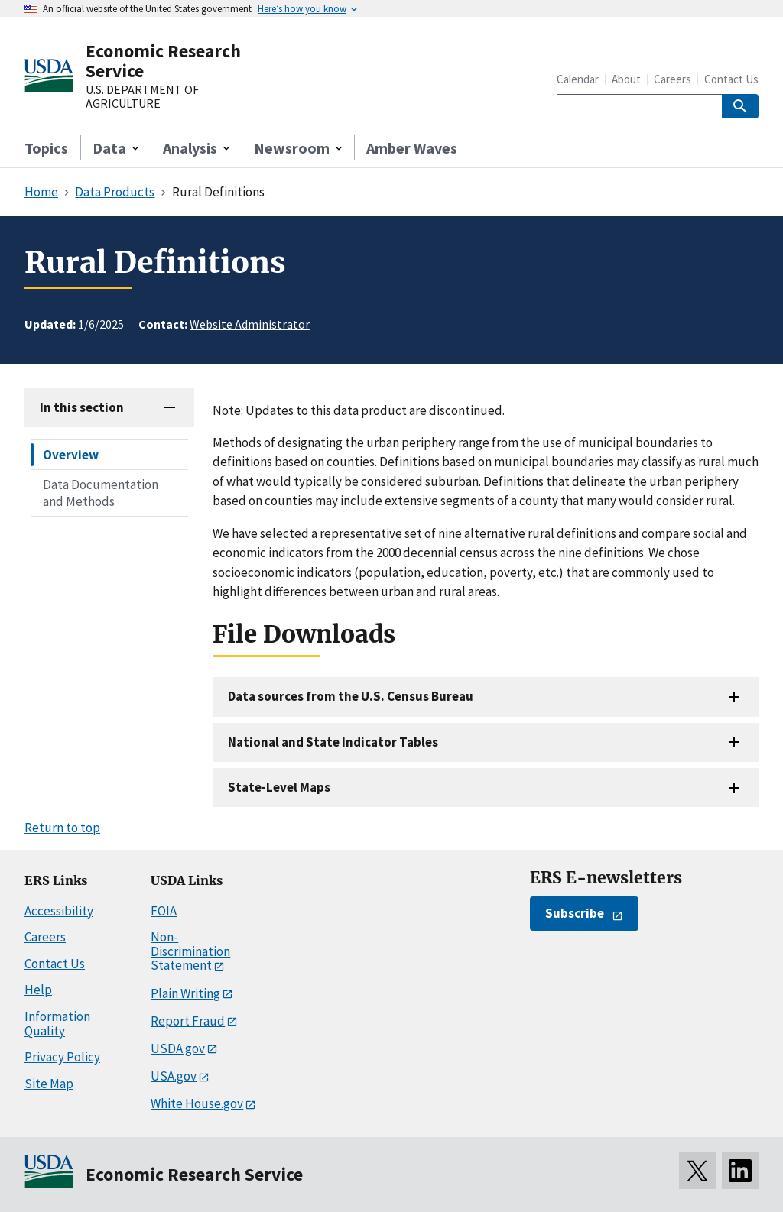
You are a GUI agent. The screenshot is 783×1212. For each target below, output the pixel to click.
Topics (46, 147)
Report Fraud (188, 1021)
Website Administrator (250, 324)
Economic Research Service (163, 61)
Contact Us (731, 79)
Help (38, 989)
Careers (672, 79)
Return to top (62, 827)
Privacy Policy (62, 1056)
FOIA (164, 911)
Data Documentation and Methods (100, 493)
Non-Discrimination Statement (190, 951)
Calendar (578, 79)
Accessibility (58, 911)
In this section (82, 407)
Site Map (48, 1083)
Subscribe (574, 913)
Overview (71, 454)
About (626, 79)
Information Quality (57, 1023)
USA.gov (174, 1076)
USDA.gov (178, 1048)
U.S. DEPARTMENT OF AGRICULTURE (142, 96)
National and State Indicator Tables (333, 742)
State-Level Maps (279, 787)
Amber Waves (411, 147)
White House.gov (197, 1103)
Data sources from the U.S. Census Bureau (350, 696)
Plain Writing (185, 993)
